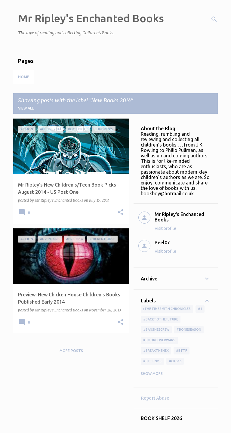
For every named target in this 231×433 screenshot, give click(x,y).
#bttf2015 (152, 361)
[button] (120, 213)
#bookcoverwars (159, 340)
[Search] (214, 19)
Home (23, 77)
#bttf (181, 350)
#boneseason (189, 329)
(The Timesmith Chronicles (167, 309)
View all (26, 108)
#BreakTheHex (156, 350)
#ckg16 (175, 361)
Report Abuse (155, 398)
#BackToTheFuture (160, 319)
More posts (71, 351)
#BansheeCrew (156, 329)
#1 (200, 309)
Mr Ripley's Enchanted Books (91, 18)
